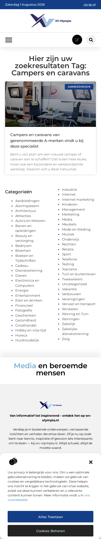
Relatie (68, 251)
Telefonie (69, 261)
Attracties (23, 217)
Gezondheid (25, 322)
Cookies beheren (50, 531)
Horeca (21, 337)
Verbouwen (71, 296)
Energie (22, 292)
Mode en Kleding (76, 231)
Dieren (21, 277)
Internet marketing (78, 201)
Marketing (70, 216)
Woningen (71, 321)
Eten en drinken (28, 302)
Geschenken (25, 317)
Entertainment (27, 297)
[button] (90, 462)
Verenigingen (73, 301)
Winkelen (70, 311)
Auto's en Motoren (30, 222)
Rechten (69, 246)
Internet (68, 196)
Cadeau (21, 267)
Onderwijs (70, 241)
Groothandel (25, 327)
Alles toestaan (50, 517)
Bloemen (23, 252)
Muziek (68, 236)
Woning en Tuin (75, 316)
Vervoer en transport (78, 306)
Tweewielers (72, 281)
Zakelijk (68, 326)
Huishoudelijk (27, 342)
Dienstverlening (28, 272)
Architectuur (25, 212)
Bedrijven (23, 247)
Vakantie (69, 291)
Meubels (69, 226)
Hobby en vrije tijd (30, 332)
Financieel (24, 307)
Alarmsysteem (27, 208)
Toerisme (69, 271)
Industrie (69, 191)
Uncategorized (74, 286)
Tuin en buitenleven (79, 276)
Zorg (66, 341)
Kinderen (70, 206)
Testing (68, 266)
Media (67, 221)
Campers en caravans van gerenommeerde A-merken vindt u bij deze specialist (46, 142)
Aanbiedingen (27, 202)
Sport (66, 256)
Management (73, 211)
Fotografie (23, 312)
